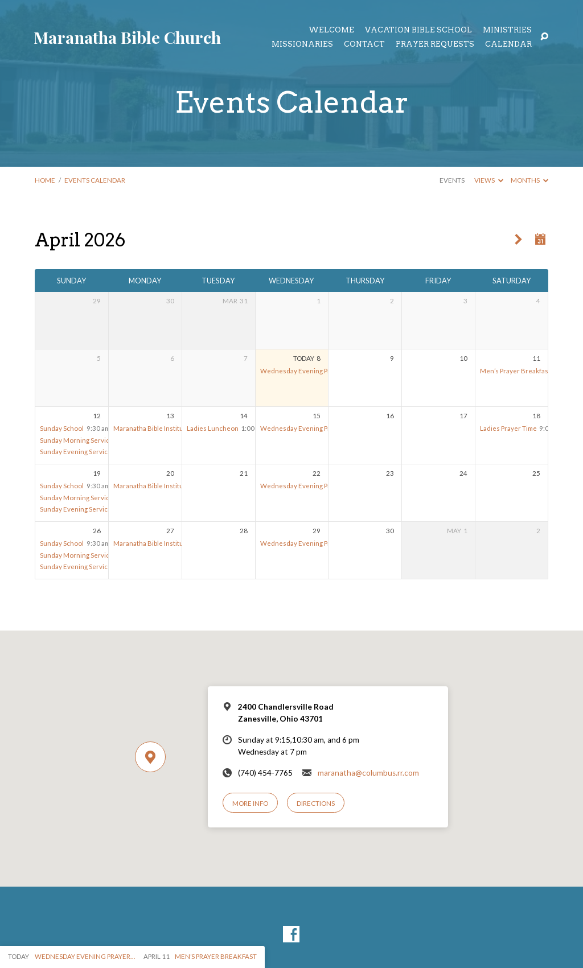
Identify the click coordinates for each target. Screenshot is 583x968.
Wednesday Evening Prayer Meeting (315, 370)
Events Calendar (94, 180)
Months (529, 180)
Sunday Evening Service (76, 451)
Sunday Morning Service (76, 440)
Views (488, 180)
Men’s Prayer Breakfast (515, 370)
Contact (364, 44)
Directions (316, 803)
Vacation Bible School (418, 30)
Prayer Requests (435, 44)
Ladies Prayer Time (508, 428)
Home (45, 180)
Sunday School (62, 428)
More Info (250, 803)
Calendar (508, 44)
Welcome (331, 30)
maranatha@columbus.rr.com (368, 772)
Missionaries (302, 44)
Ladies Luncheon (213, 428)
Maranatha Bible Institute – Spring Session (176, 428)
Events (452, 180)
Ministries (507, 30)
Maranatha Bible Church (127, 37)
